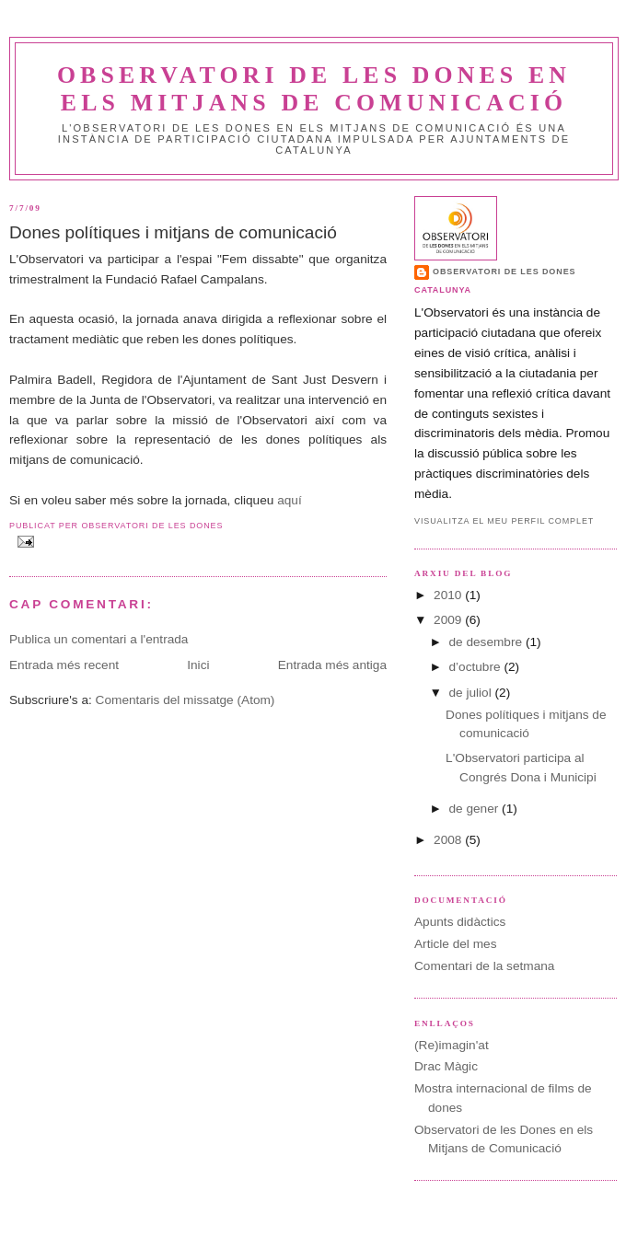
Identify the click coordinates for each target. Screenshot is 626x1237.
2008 (449, 840)
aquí (289, 500)
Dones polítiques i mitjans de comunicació (173, 232)
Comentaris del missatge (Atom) (185, 700)
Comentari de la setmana (484, 966)
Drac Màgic (446, 1066)
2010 (449, 595)
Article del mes (455, 944)
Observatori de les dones (504, 271)
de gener (475, 808)
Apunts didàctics (459, 922)
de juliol (471, 692)
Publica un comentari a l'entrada (98, 639)
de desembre (486, 642)
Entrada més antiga (332, 665)
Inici (198, 665)
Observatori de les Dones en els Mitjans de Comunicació (314, 89)
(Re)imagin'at (451, 1045)
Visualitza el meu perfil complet (504, 521)
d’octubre (476, 667)
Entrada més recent (64, 665)
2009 (449, 620)
